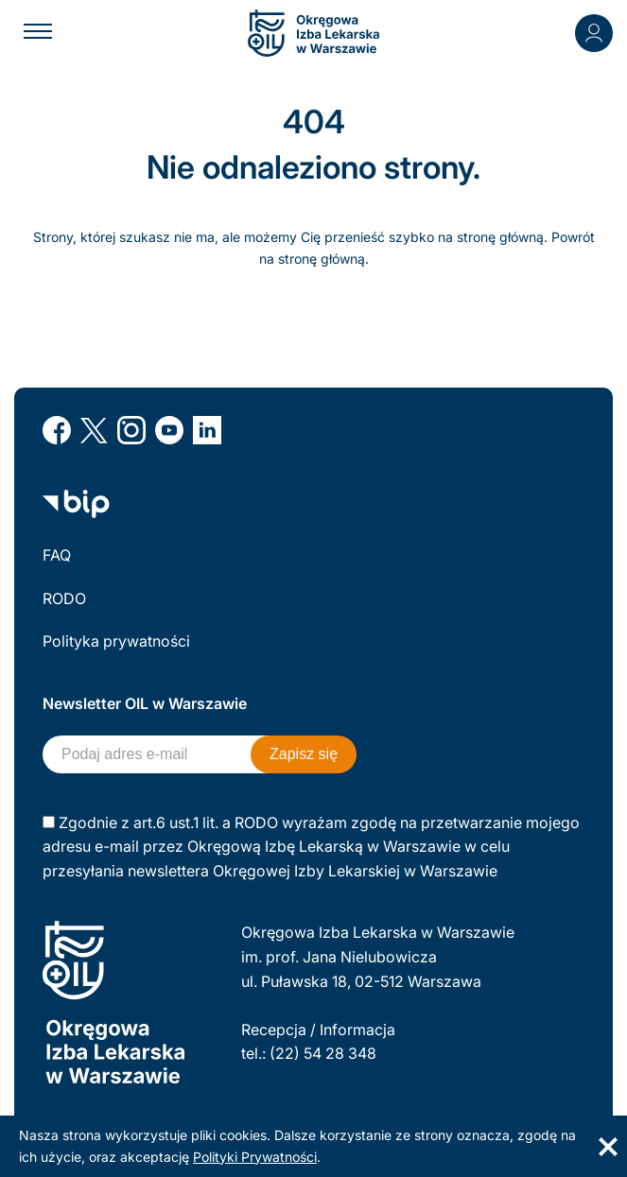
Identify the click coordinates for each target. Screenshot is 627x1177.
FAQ (57, 554)
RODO (64, 598)
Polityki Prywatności (255, 1157)
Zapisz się (304, 754)
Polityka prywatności (116, 641)
